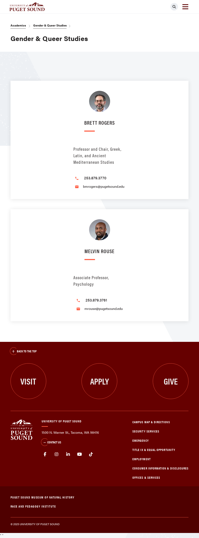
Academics (18, 25)
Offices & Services (146, 477)
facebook (45, 454)
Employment (141, 459)
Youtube (79, 454)
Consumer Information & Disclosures (160, 468)
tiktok (91, 454)
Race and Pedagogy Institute (33, 506)
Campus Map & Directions (151, 422)
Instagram (56, 454)
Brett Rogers (99, 122)
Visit (28, 381)
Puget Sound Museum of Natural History (43, 497)
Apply (99, 381)
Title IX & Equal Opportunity (153, 449)
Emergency (140, 440)
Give (171, 381)
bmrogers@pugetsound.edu (103, 186)
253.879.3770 (95, 177)
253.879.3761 (96, 300)
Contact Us (51, 442)
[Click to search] (174, 7)
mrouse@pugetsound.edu (103, 308)
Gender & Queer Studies (50, 25)
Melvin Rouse (99, 251)
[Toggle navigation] (185, 7)
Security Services (145, 431)
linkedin (68, 454)
